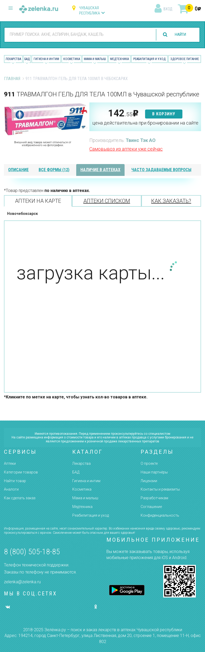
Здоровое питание (184, 59)
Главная (12, 78)
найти (179, 34)
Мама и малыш (95, 59)
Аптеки (10, 463)
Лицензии (149, 481)
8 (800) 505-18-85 (32, 551)
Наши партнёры (154, 472)
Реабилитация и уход (149, 59)
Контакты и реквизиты (160, 489)
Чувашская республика (89, 10)
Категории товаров (21, 472)
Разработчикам (154, 498)
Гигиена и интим (86, 481)
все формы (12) (54, 169)
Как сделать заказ (19, 498)
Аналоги (11, 489)
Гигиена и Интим (46, 59)
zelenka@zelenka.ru (22, 581)
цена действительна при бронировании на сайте (145, 123)
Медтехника (119, 59)
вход (167, 9)
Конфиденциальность (160, 515)
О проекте (149, 463)
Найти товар (15, 481)
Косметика (71, 59)
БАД (27, 59)
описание (18, 169)
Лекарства (13, 59)
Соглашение (151, 507)
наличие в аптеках (100, 169)
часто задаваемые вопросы (161, 169)
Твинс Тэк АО (141, 140)
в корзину (163, 113)
